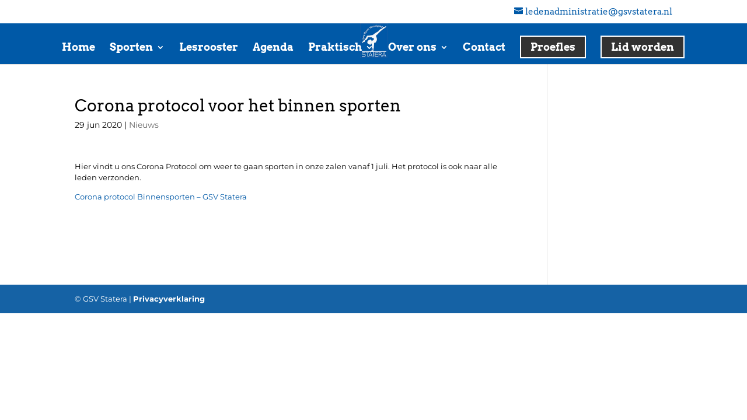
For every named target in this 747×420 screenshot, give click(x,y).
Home (78, 48)
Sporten (131, 48)
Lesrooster (208, 48)
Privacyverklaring (169, 298)
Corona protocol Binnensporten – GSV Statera (161, 196)
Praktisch (335, 48)
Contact (484, 48)
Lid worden (642, 47)
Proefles (552, 47)
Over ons (412, 48)
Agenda (273, 48)
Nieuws (144, 125)
